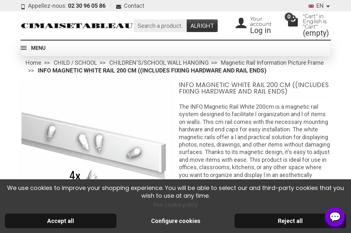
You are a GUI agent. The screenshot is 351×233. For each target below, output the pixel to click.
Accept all (60, 220)
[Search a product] (160, 25)
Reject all (290, 220)
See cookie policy (175, 204)
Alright (202, 25)
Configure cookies (175, 220)
